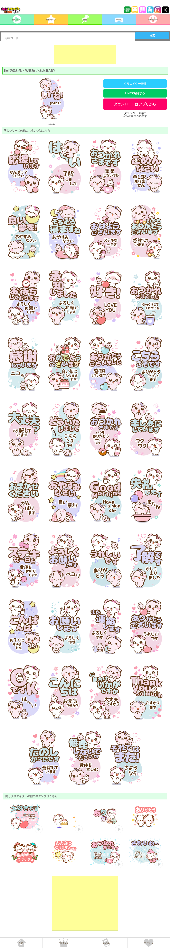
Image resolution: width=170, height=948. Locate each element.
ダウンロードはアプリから (135, 104)
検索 (152, 35)
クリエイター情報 (135, 83)
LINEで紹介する (135, 93)
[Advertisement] (85, 54)
